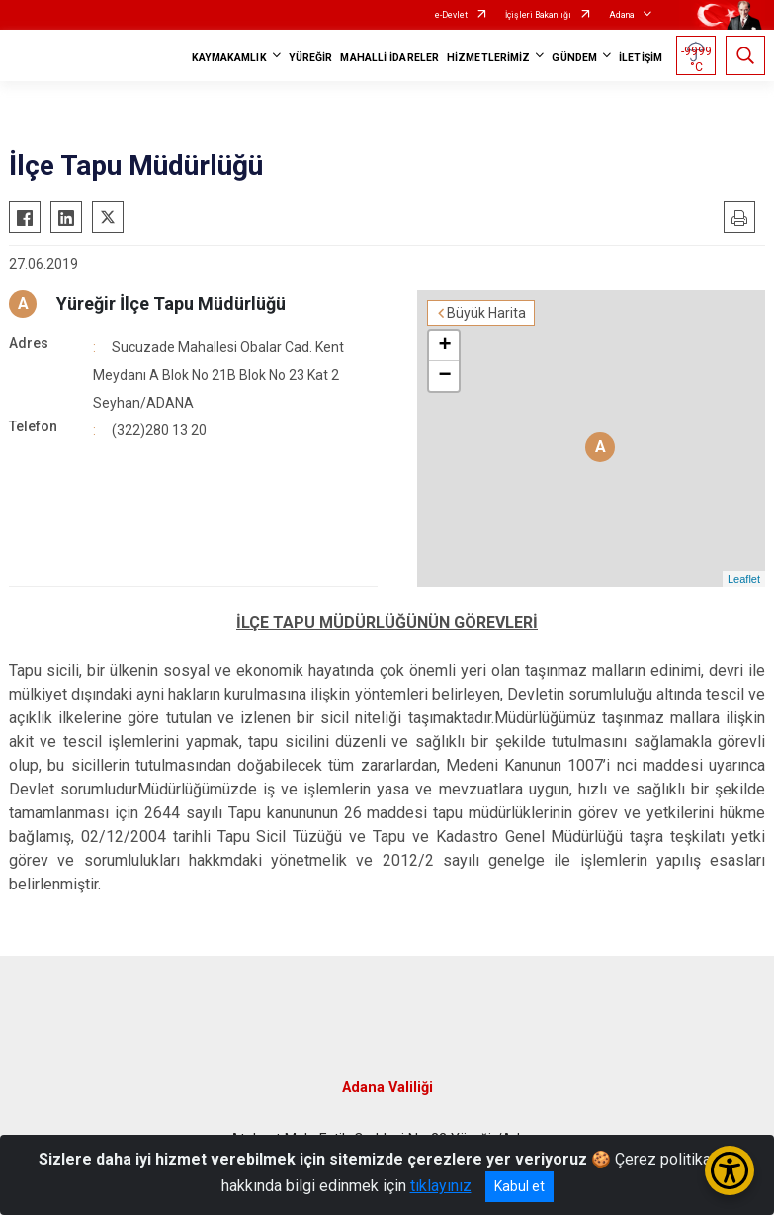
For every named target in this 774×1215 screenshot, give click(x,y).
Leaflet (744, 579)
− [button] (444, 376)
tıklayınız (441, 1185)
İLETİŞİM (640, 57)
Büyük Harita (486, 313)
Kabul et (519, 1186)
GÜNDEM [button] (574, 57)
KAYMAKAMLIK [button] (229, 57)
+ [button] (444, 346)
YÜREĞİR (311, 57)
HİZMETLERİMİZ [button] (488, 57)
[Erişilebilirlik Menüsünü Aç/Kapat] (729, 1170)
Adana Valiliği (387, 1087)
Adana (622, 15)
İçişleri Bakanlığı (538, 15)
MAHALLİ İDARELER (389, 57)
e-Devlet (451, 15)
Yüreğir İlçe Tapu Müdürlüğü (171, 303)
